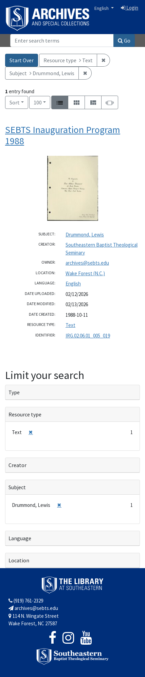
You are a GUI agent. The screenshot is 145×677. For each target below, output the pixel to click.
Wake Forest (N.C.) (85, 273)
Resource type (24, 414)
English (102, 8)
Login (129, 7)
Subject (17, 487)
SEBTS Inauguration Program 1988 (62, 135)
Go (124, 40)
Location (18, 560)
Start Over (22, 60)
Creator (17, 465)
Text (70, 325)
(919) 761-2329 (25, 600)
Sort (15, 102)
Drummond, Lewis (85, 234)
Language (19, 538)
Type (14, 392)
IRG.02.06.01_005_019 (88, 335)
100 (42, 102)
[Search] (62, 40)
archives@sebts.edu (87, 263)
